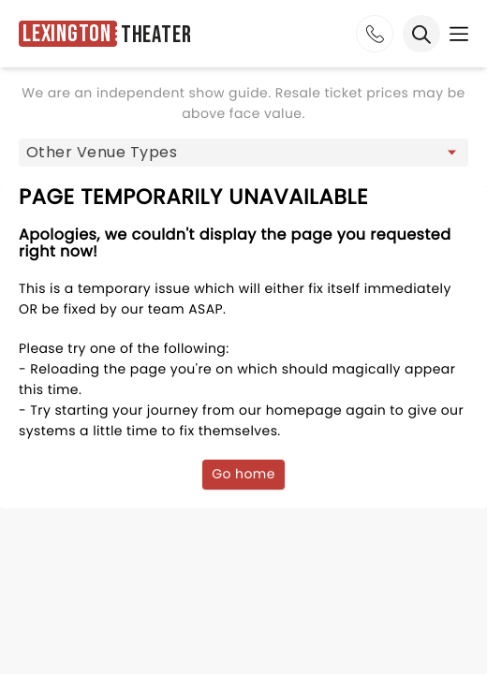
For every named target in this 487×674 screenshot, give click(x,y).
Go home (243, 473)
